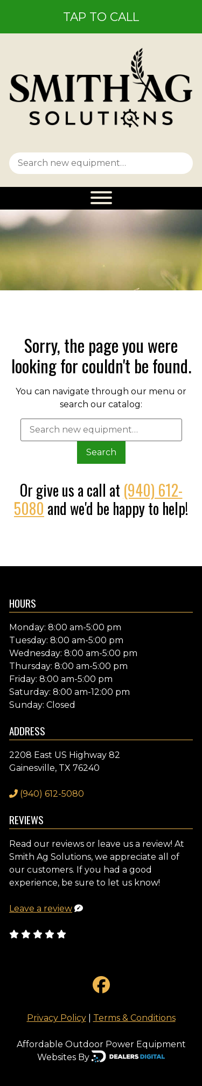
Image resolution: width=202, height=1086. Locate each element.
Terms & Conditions (134, 1018)
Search (101, 452)
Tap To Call (101, 17)
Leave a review (40, 908)
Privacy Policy (56, 1018)
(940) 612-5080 (46, 794)
